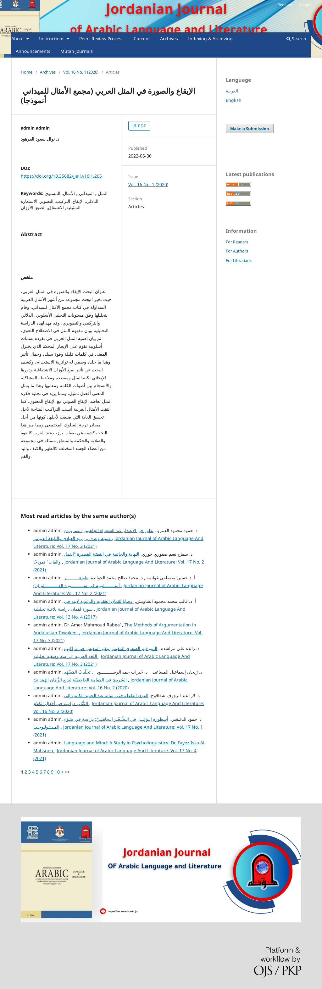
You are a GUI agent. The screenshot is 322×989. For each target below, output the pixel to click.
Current (142, 39)
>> (67, 772)
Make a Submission (249, 128)
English (234, 100)
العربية (232, 91)
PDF (141, 126)
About (18, 39)
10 (57, 772)
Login (305, 5)
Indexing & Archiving (210, 39)
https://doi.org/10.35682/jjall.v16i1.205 (61, 176)
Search (296, 39)
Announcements (33, 51)
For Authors (237, 251)
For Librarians (239, 260)
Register (285, 5)
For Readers (237, 242)
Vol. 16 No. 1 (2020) (80, 72)
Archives (169, 39)
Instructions (52, 39)
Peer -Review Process (101, 39)
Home (26, 72)
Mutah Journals (76, 51)
